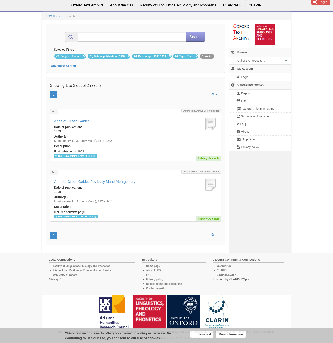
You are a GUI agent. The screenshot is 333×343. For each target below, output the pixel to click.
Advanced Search (63, 66)
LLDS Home (53, 16)
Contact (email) (155, 288)
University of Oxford (65, 274)
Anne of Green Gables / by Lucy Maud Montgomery (94, 182)
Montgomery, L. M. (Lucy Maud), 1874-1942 (83, 140)
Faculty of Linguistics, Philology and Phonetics (81, 266)
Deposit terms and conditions (164, 283)
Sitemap (54, 279)
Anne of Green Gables (72, 121)
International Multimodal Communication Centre (82, 270)
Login (320, 2)
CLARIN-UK (224, 266)
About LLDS (153, 270)
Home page (153, 266)
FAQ (148, 274)
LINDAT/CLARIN (227, 274)
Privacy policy (154, 279)
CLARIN (222, 270)
